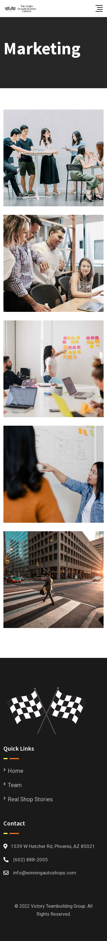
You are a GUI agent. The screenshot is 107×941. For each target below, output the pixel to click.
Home (15, 770)
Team (15, 785)
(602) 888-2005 (30, 859)
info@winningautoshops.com (44, 873)
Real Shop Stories (30, 799)
